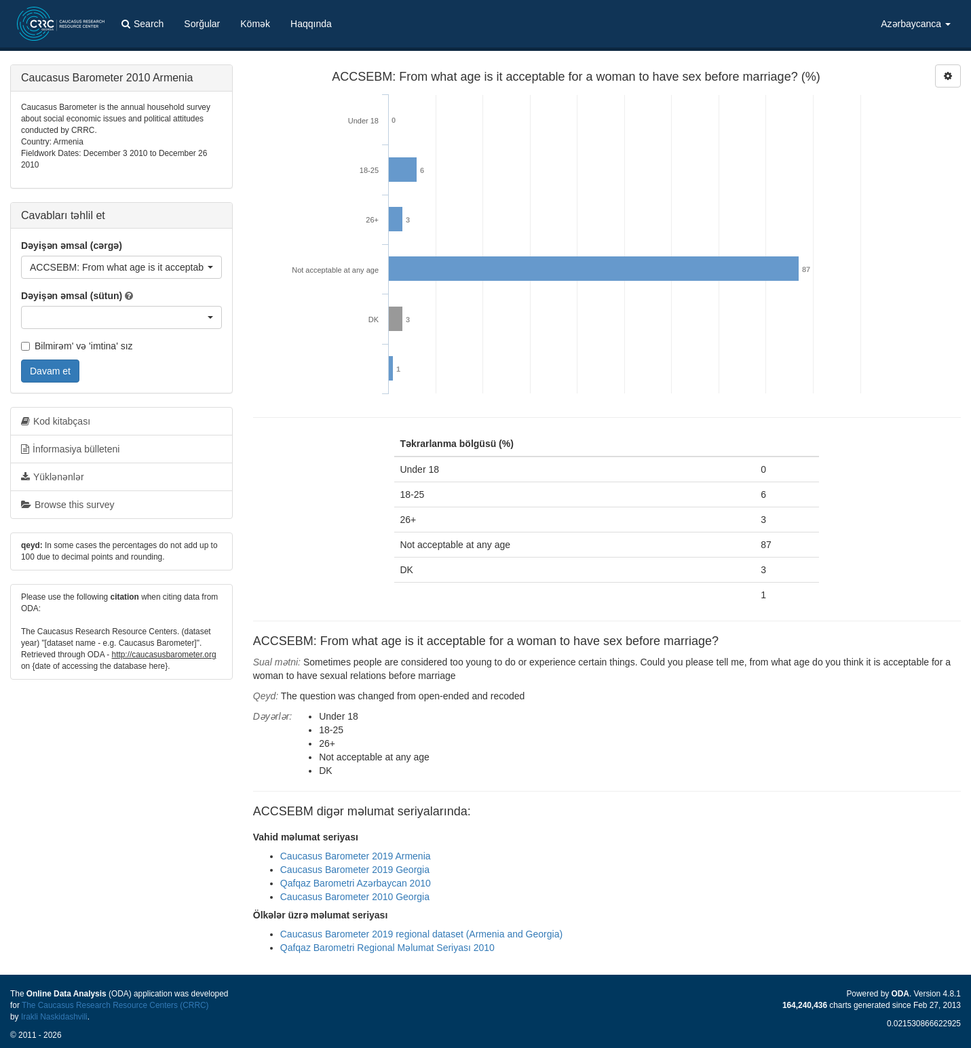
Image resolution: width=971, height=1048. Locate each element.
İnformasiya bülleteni (70, 449)
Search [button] (142, 23)
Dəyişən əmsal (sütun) (71, 295)
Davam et (50, 371)
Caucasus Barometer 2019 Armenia (355, 856)
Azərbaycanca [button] (916, 23)
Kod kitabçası (55, 421)
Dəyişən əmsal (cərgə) (71, 245)
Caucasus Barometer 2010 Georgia (355, 896)
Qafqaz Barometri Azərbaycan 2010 (355, 883)
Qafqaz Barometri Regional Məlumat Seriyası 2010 (387, 947)
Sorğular (202, 23)
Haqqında (311, 23)
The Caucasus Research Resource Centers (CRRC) (115, 1005)
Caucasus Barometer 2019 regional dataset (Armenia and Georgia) (421, 934)
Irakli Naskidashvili (54, 1017)
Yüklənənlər (52, 476)
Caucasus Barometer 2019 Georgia (355, 869)
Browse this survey (67, 504)
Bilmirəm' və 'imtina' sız (77, 346)
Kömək (255, 23)
